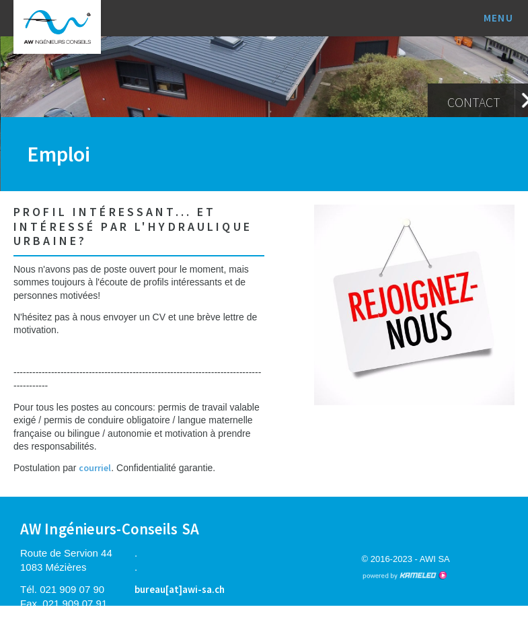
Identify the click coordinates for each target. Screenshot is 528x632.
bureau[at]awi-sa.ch (180, 589)
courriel (95, 468)
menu (504, 17)
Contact (473, 102)
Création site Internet (404, 575)
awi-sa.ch (57, 27)
